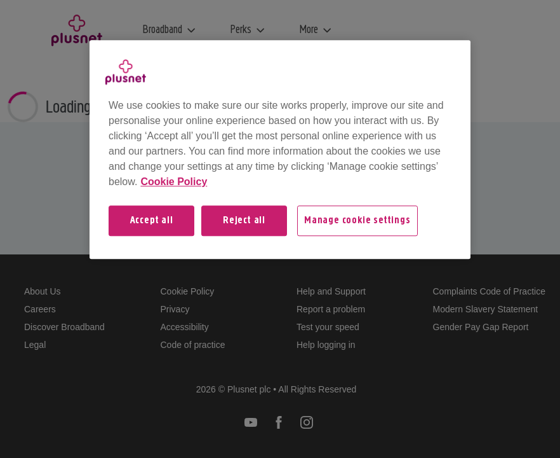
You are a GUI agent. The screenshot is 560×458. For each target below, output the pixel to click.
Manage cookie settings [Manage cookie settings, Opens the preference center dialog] (357, 221)
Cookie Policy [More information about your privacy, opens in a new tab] (173, 181)
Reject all (244, 221)
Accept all (151, 221)
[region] (280, 149)
